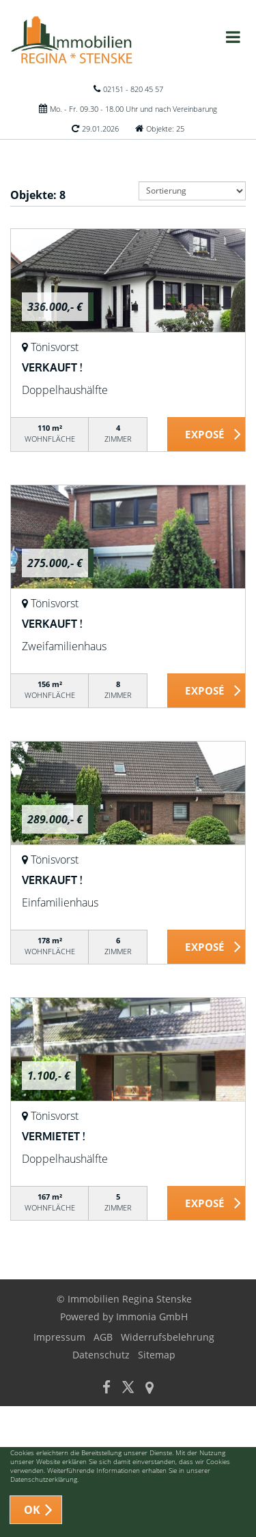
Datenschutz (101, 1354)
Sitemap (156, 1354)
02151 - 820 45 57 (133, 89)
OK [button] (32, 1509)
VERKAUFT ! (52, 367)
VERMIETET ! (53, 1136)
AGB (103, 1336)
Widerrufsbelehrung (167, 1336)
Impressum (59, 1336)
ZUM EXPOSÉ (206, 435)
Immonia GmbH (152, 1316)
